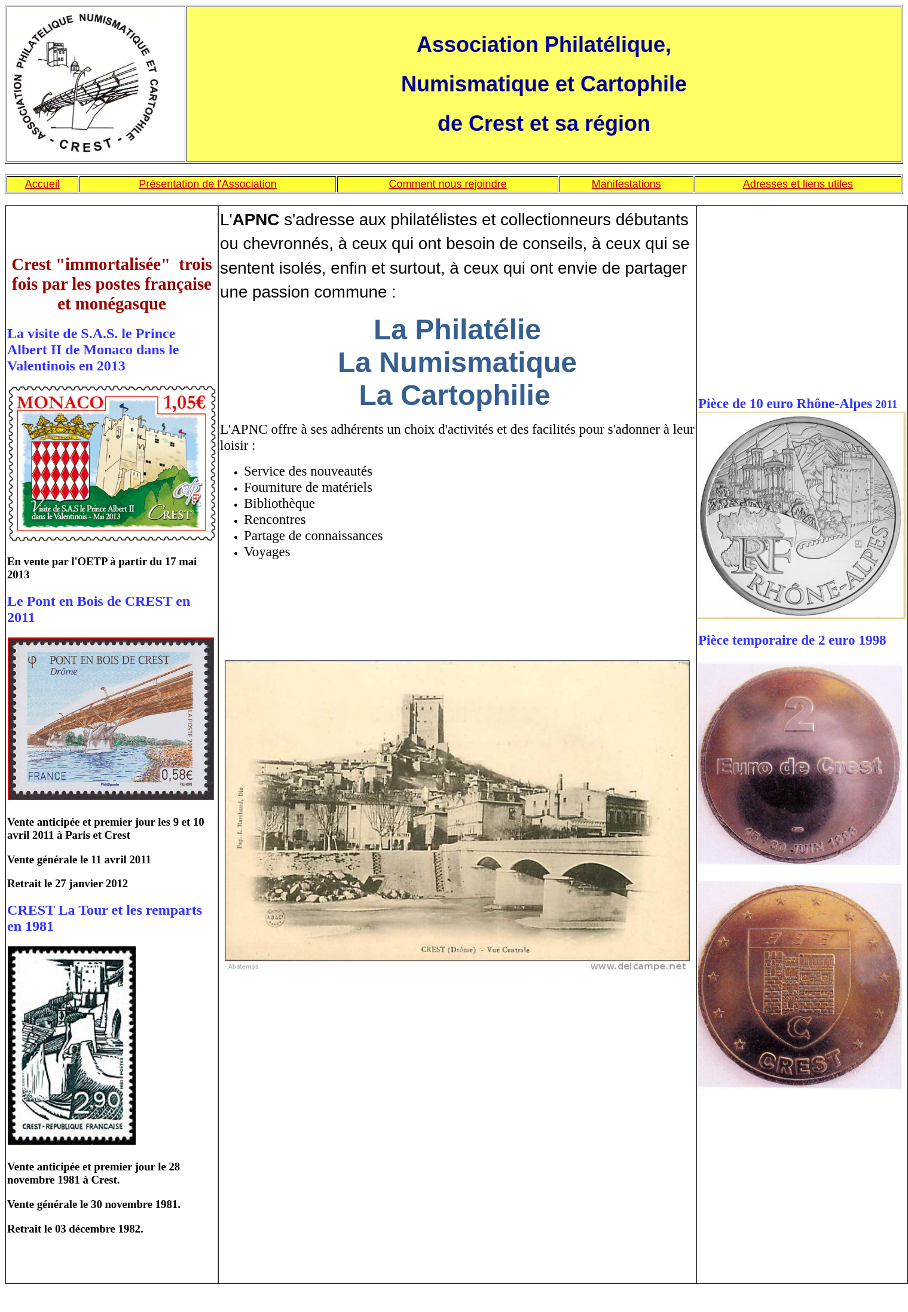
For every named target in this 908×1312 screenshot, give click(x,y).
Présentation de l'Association (208, 184)
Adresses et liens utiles (798, 184)
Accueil (42, 184)
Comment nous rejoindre (448, 184)
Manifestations (626, 184)
